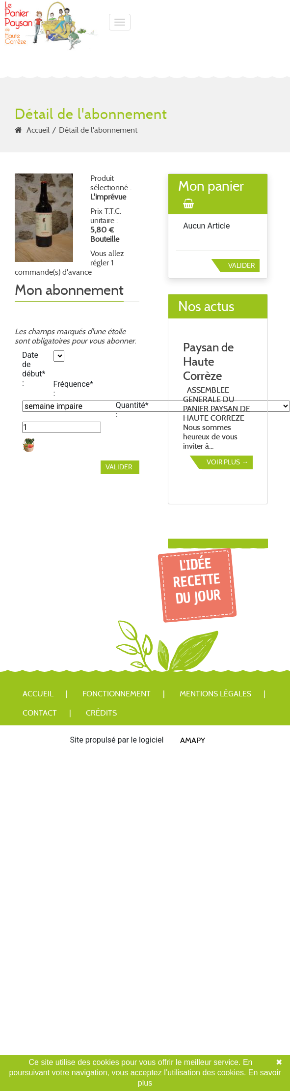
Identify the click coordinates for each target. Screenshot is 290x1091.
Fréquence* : (65, 388)
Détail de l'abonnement (98, 130)
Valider (241, 265)
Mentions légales (215, 693)
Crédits (101, 713)
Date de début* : (33, 369)
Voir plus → (227, 462)
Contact (40, 713)
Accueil (38, 130)
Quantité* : (128, 410)
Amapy (192, 740)
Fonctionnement (116, 693)
